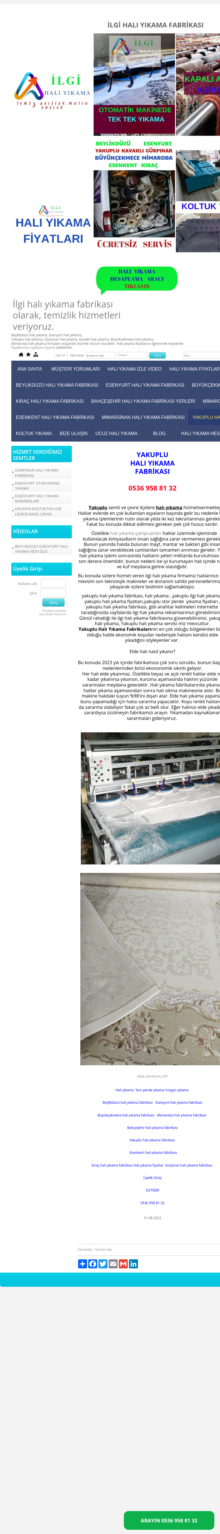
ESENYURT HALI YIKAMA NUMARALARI (37, 498)
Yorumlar (84, 1249)
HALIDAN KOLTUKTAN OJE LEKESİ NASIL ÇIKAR (38, 511)
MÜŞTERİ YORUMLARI (75, 369)
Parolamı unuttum (54, 611)
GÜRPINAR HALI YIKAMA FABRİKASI (37, 472)
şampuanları (148, 533)
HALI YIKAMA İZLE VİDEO (134, 369)
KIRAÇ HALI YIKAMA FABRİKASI (50, 401)
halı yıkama (122, 533)
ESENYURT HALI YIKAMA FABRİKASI (145, 385)
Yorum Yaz (103, 1249)
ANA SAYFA (30, 369)
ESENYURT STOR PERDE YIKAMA (37, 485)
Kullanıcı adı (27, 584)
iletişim (95, 343)
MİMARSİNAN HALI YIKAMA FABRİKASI (143, 417)
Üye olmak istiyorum (52, 614)
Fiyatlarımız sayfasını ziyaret (33, 347)
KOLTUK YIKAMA (34, 433)
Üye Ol (60, 355)
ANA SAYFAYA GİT (152, 1076)
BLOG (159, 433)
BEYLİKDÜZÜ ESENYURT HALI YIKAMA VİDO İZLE (41, 549)
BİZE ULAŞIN (74, 433)
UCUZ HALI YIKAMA (116, 433)
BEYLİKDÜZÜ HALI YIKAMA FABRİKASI (57, 385)
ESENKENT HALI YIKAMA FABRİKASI (55, 417)
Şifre (33, 593)
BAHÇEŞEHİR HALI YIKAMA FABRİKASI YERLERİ (143, 401)
